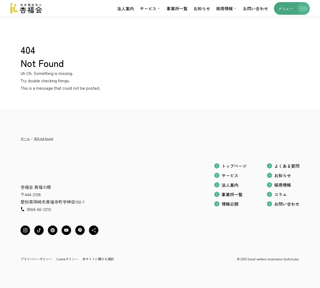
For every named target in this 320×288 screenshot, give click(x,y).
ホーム (25, 138)
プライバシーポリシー (36, 259)
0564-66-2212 (39, 209)
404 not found (43, 138)
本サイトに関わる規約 (98, 259)
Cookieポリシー (67, 259)
